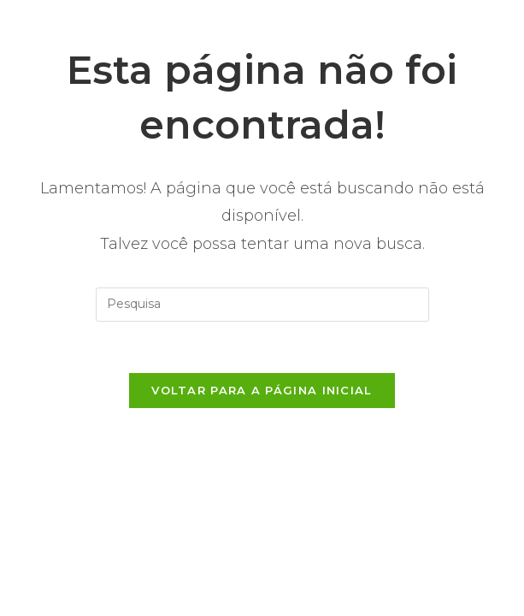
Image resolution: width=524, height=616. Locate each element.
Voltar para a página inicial (261, 390)
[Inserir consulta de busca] (262, 304)
